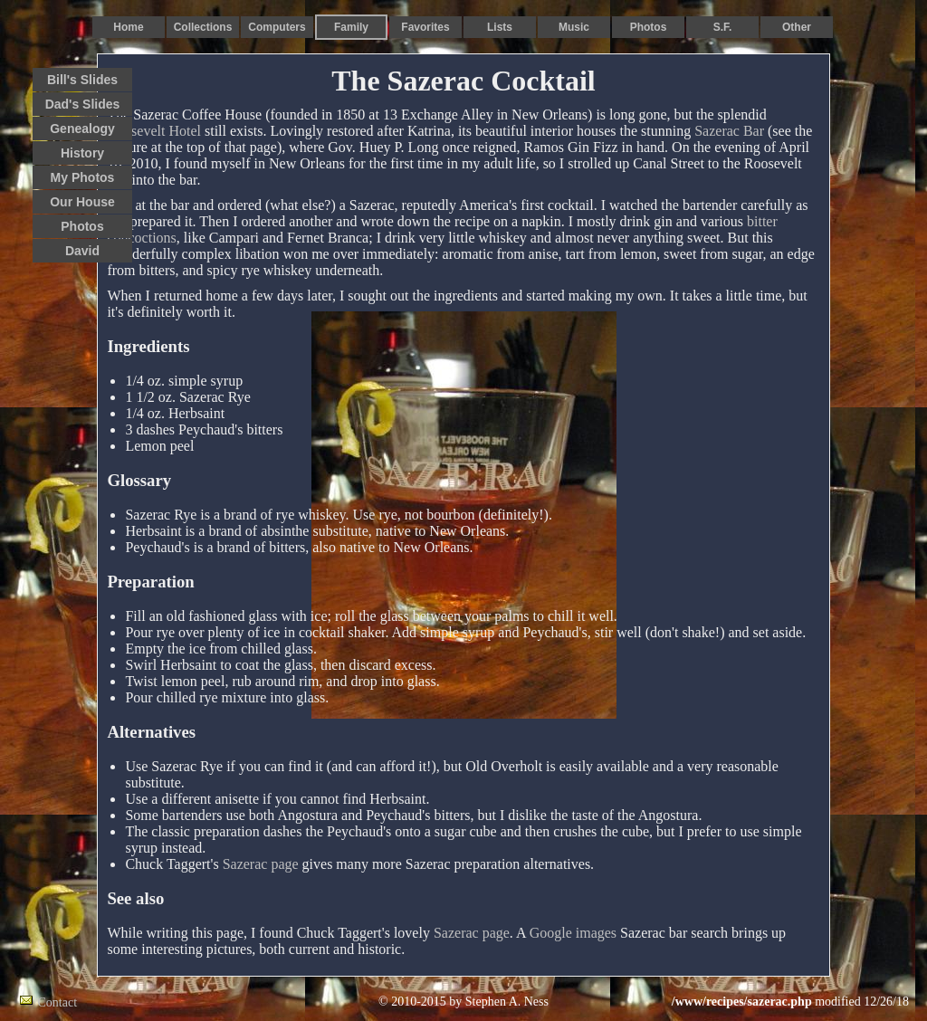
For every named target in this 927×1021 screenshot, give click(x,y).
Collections (203, 27)
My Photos (83, 177)
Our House (82, 202)
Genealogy (82, 128)
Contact (58, 1002)
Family (351, 27)
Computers (276, 27)
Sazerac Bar (729, 130)
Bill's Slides (82, 79)
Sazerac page (261, 864)
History (82, 153)
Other (796, 27)
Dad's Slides (82, 104)
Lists (499, 27)
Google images (573, 932)
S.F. (722, 27)
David (82, 250)
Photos (648, 27)
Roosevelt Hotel (154, 130)
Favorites (425, 27)
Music (574, 27)
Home (128, 27)
